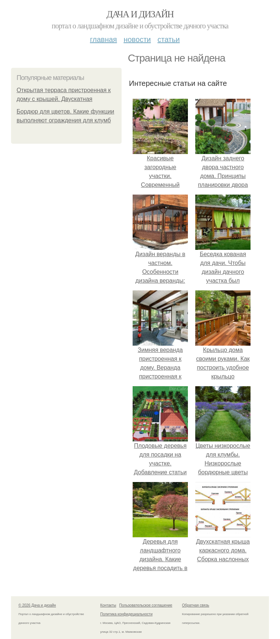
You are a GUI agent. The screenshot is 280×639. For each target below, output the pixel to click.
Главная (103, 39)
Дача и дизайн (140, 14)
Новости (137, 39)
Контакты (108, 605)
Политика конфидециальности (126, 614)
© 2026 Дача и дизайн (37, 605)
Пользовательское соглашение (145, 605)
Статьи (168, 39)
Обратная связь (195, 605)
